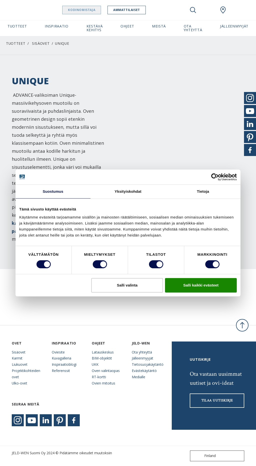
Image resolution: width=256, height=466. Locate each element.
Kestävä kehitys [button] (94, 28)
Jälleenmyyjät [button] (234, 26)
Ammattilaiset (139, 10)
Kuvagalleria (61, 358)
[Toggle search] (193, 10)
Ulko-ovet (19, 383)
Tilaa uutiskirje (217, 400)
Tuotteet (16, 43)
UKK (95, 364)
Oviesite (58, 352)
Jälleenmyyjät (142, 358)
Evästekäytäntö (144, 370)
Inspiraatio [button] (56, 26)
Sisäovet (41, 43)
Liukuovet (20, 364)
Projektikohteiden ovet (26, 373)
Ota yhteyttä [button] (193, 28)
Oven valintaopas (106, 370)
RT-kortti (99, 376)
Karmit (17, 358)
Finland (204, 456)
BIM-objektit (102, 358)
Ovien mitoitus (103, 383)
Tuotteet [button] (17, 26)
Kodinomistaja (94, 10)
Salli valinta (127, 285)
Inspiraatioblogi (64, 364)
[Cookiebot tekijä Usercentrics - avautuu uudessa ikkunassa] (215, 177)
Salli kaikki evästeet (200, 285)
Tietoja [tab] (203, 191)
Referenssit (61, 370)
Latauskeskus (103, 352)
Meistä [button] (159, 26)
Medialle (138, 376)
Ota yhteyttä (142, 352)
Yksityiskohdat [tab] (127, 191)
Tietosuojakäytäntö (148, 364)
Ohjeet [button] (127, 26)
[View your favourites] (208, 10)
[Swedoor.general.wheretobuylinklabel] (223, 10)
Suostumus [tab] (53, 191)
